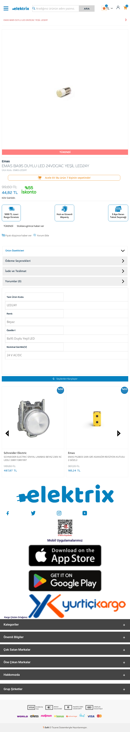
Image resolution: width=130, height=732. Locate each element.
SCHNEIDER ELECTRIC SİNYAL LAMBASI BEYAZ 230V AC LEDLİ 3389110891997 (33, 458)
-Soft (46, 727)
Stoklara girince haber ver (30, 226)
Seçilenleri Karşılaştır (65, 378)
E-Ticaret (54, 727)
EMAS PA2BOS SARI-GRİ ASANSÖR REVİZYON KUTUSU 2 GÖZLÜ (96, 458)
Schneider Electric (15, 453)
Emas (71, 453)
